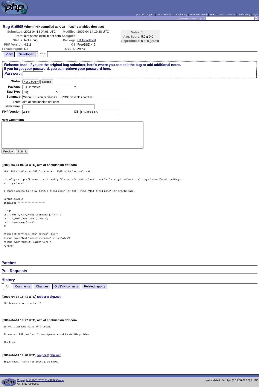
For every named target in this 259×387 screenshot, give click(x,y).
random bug (244, 14)
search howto (217, 14)
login (255, 14)
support (150, 14)
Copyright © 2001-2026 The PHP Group (40, 380)
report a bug (181, 14)
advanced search (198, 14)
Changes (42, 286)
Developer (26, 54)
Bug (6, 27)
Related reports (94, 286)
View (9, 54)
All (7, 286)
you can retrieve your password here (80, 69)
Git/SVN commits (66, 286)
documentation (164, 14)
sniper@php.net (49, 296)
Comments (22, 286)
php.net (140, 14)
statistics (231, 14)
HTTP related (87, 40)
